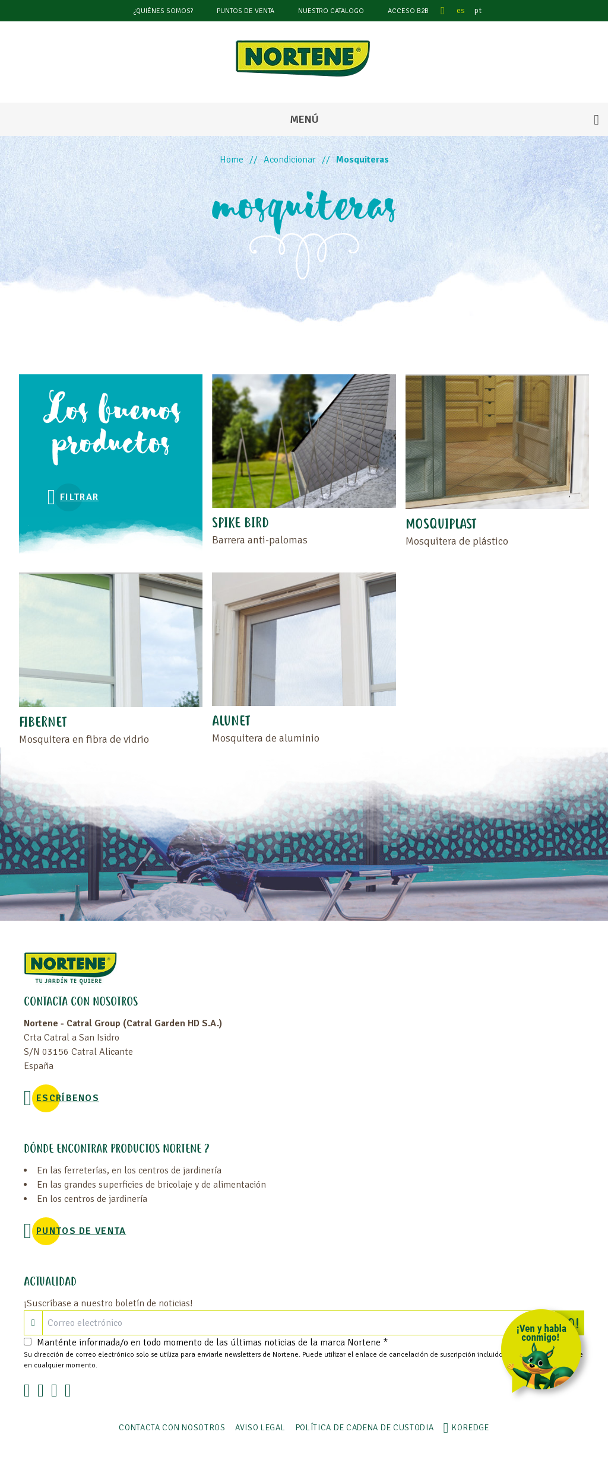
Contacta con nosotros (172, 1428)
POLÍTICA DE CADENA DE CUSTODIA (364, 1428)
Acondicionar (290, 160)
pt (478, 10)
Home (231, 160)
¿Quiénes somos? (163, 11)
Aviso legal (260, 1428)
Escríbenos (67, 1098)
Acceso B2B (408, 11)
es (461, 10)
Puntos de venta (245, 11)
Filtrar (79, 497)
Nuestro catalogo (331, 11)
